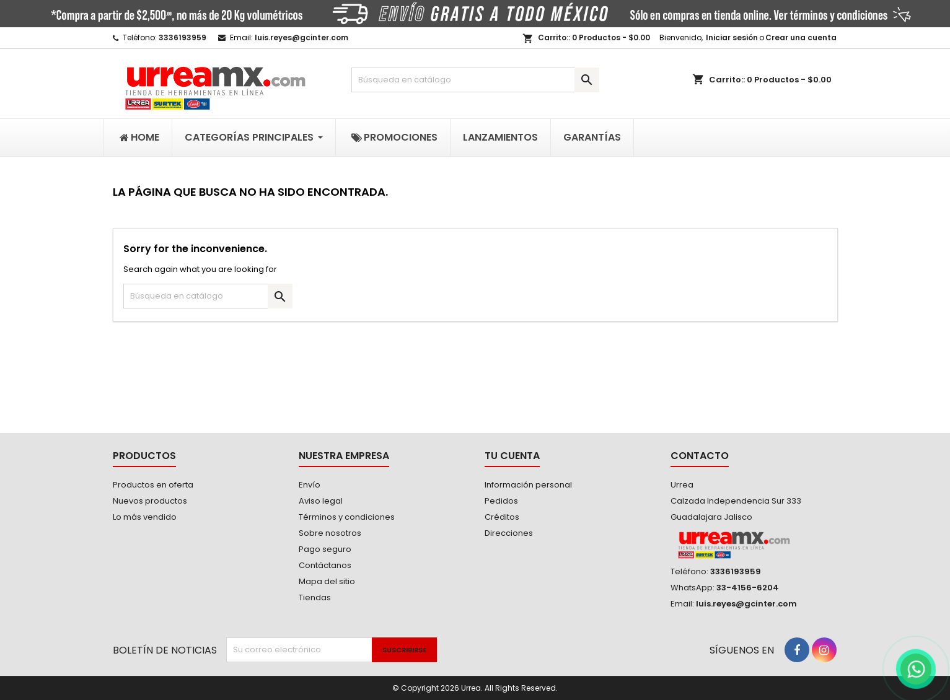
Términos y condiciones (347, 517)
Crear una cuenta (801, 37)
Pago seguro (325, 549)
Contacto (700, 455)
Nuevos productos (150, 501)
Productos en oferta (153, 485)
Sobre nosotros (330, 533)
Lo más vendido (145, 517)
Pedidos (501, 501)
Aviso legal (321, 501)
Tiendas (315, 597)
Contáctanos (325, 565)
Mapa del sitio (327, 581)
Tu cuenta (512, 455)
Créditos (502, 517)
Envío (309, 485)
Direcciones (509, 533)
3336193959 (182, 37)
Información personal (528, 485)
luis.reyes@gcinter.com (301, 37)
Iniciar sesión (732, 37)
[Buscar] (475, 80)
